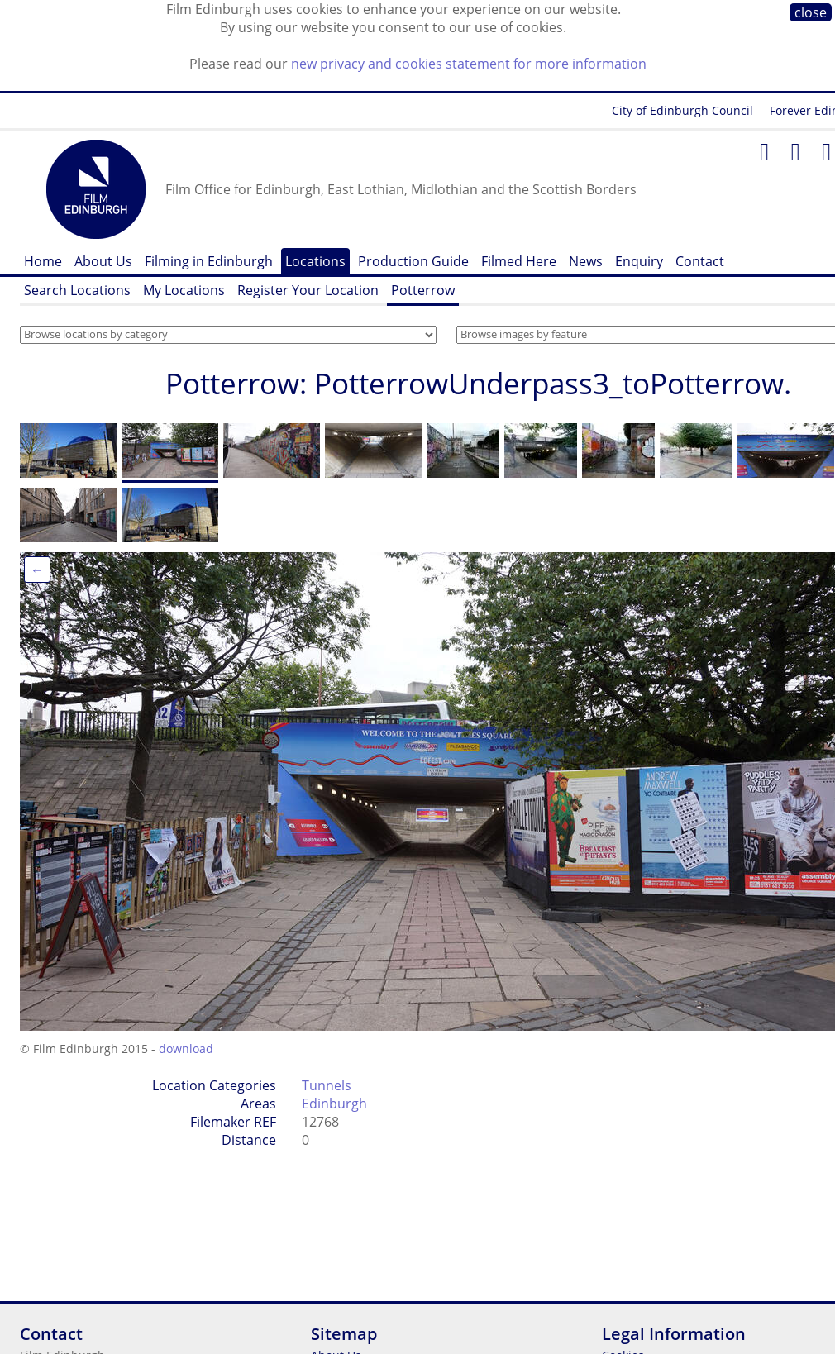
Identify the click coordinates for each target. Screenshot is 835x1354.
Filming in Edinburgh (209, 261)
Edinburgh (334, 1103)
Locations (315, 261)
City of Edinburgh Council (682, 110)
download (186, 1048)
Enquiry (639, 261)
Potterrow (423, 290)
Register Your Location (308, 290)
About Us (103, 261)
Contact (699, 261)
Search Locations (77, 290)
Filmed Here (518, 261)
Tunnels (326, 1085)
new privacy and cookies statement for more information (469, 64)
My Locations (184, 290)
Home (43, 261)
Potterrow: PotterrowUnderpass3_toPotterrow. (478, 383)
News (586, 261)
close (810, 12)
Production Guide (413, 261)
